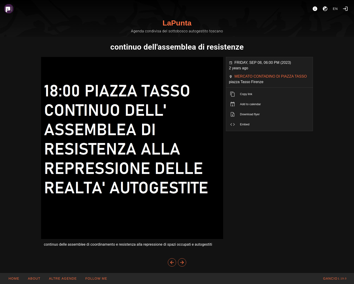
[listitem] (269, 94)
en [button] (335, 9)
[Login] (345, 9)
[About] (315, 9)
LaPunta (177, 23)
